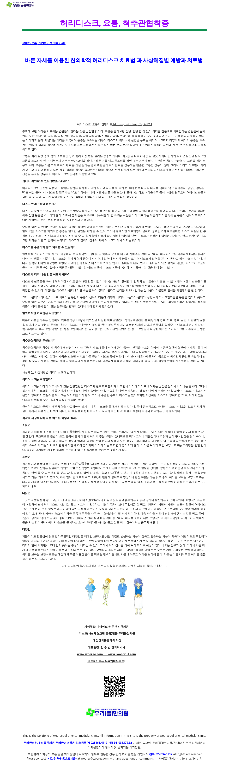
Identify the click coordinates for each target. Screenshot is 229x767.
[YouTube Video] (106, 93)
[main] (114, 23)
